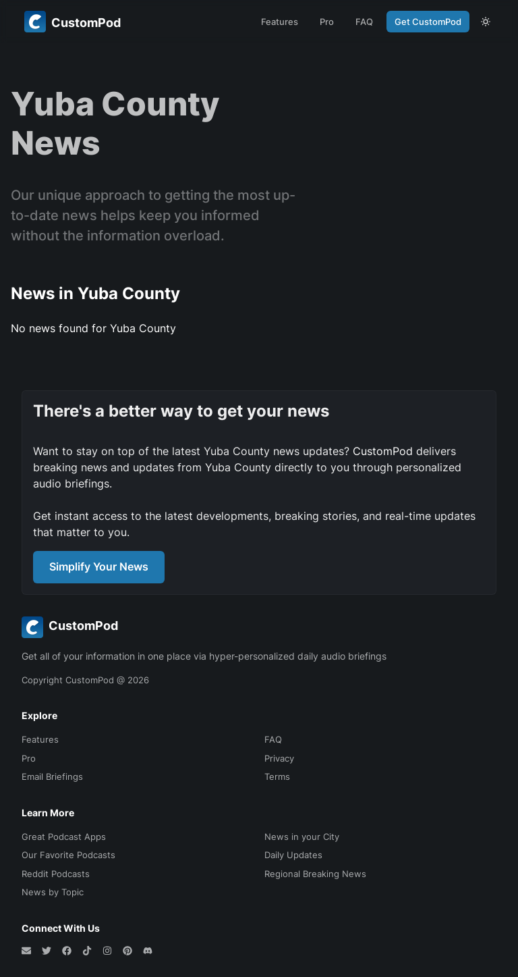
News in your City (301, 836)
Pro (327, 21)
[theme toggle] (485, 21)
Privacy (279, 758)
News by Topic (53, 892)
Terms (277, 776)
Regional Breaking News (315, 873)
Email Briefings (52, 776)
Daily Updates (293, 854)
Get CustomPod (428, 21)
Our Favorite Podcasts (68, 854)
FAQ (364, 21)
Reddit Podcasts (56, 873)
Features (279, 21)
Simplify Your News (98, 566)
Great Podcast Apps (64, 836)
